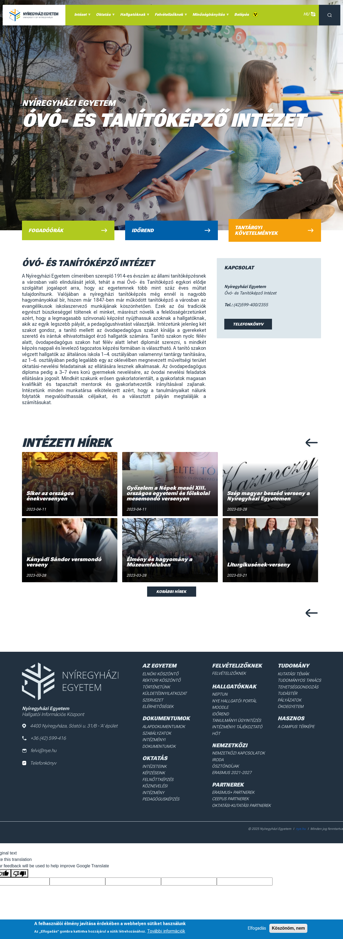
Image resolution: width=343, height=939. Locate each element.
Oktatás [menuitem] (104, 15)
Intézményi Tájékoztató (238, 723)
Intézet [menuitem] (81, 15)
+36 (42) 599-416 (44, 738)
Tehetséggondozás (300, 686)
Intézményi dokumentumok (159, 738)
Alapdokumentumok (164, 723)
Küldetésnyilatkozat (164, 691)
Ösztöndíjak (227, 755)
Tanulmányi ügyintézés (237, 717)
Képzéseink (154, 767)
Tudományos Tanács (301, 679)
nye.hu (301, 815)
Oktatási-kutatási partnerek (242, 791)
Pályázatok (292, 698)
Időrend (222, 712)
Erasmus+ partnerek (234, 779)
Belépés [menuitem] (241, 14)
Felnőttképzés (158, 773)
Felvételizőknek (231, 673)
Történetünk (157, 686)
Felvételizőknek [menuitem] (170, 15)
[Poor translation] (19, 859)
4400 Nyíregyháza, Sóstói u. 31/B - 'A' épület (71, 726)
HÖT (218, 729)
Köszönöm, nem (288, 928)
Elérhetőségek (158, 704)
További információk (166, 931)
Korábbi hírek (171, 591)
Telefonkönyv (248, 324)
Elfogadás (257, 928)
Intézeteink (155, 761)
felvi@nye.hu (39, 751)
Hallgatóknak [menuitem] (134, 15)
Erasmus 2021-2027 (233, 760)
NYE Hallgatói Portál (235, 699)
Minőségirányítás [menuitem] (210, 15)
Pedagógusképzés (161, 785)
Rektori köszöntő (161, 679)
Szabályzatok (157, 729)
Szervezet (154, 698)
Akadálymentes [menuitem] (255, 14)
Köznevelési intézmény (166, 779)
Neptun (222, 693)
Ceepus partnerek (232, 786)
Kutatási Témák (296, 674)
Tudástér (290, 691)
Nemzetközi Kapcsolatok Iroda (245, 748)
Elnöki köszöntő (160, 674)
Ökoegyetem (293, 704)
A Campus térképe (298, 723)
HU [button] (308, 14)
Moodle (222, 705)
